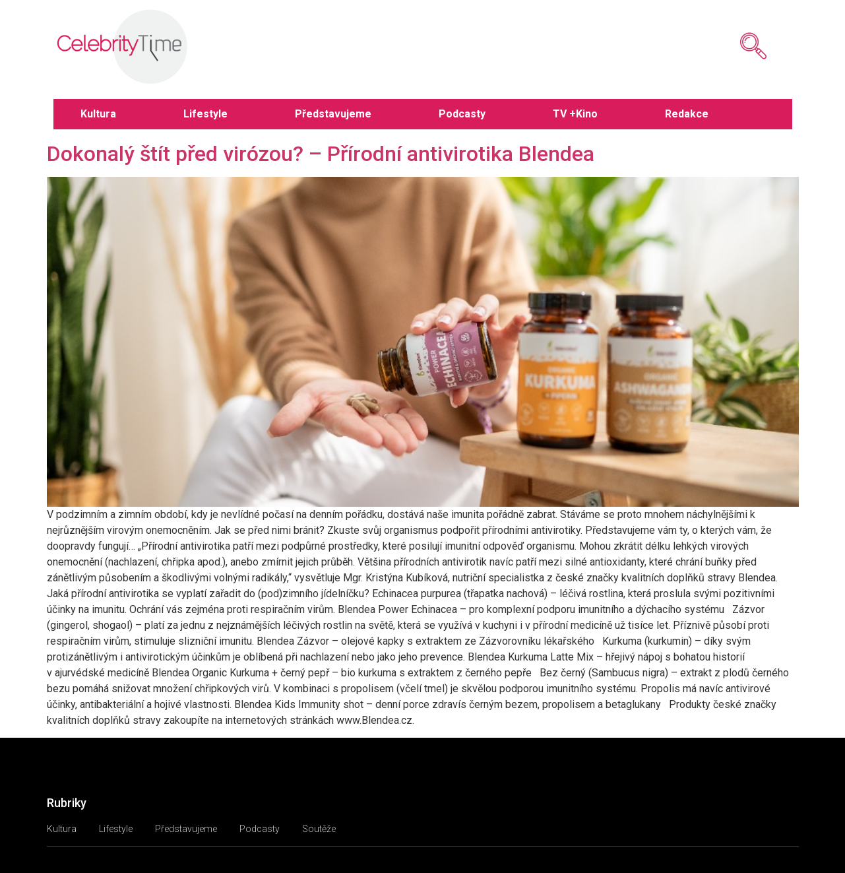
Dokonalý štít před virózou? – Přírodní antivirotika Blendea (320, 153)
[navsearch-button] (734, 46)
